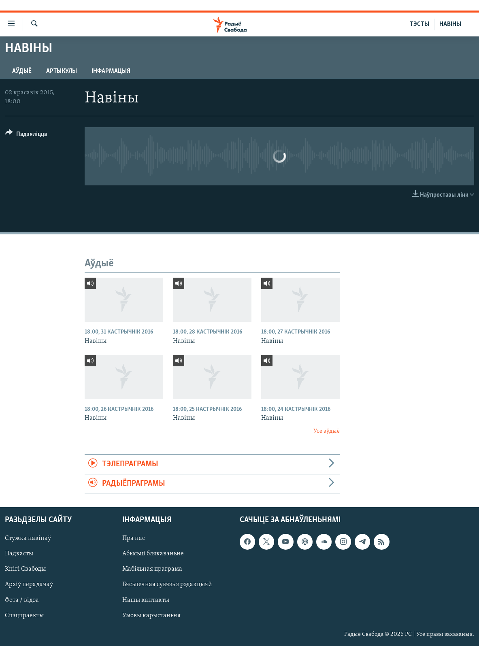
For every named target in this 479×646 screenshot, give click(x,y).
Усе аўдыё (326, 431)
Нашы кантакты (145, 600)
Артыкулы (61, 71)
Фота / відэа (22, 600)
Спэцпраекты (24, 615)
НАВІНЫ (450, 24)
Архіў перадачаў (29, 584)
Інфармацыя (111, 71)
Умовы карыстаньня (151, 615)
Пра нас (133, 538)
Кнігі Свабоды (25, 569)
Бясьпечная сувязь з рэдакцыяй (167, 584)
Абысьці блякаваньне (153, 553)
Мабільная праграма (152, 569)
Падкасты (19, 553)
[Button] (26, 135)
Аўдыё (22, 71)
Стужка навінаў (28, 538)
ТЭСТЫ (419, 24)
